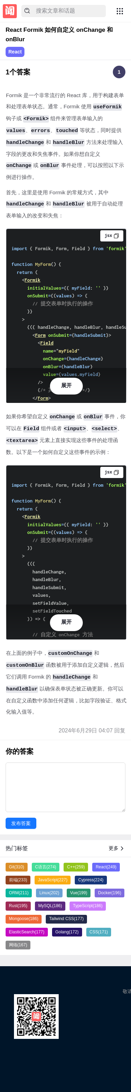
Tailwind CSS (66, 918)
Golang (67, 932)
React (15, 52)
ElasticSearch (26, 932)
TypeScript (88, 905)
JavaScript (52, 879)
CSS (98, 932)
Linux (49, 892)
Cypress (90, 879)
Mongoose (23, 918)
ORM (19, 892)
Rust (18, 905)
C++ (76, 867)
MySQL (50, 905)
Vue (78, 892)
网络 (18, 944)
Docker (109, 892)
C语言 (45, 867)
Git (16, 867)
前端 (18, 879)
